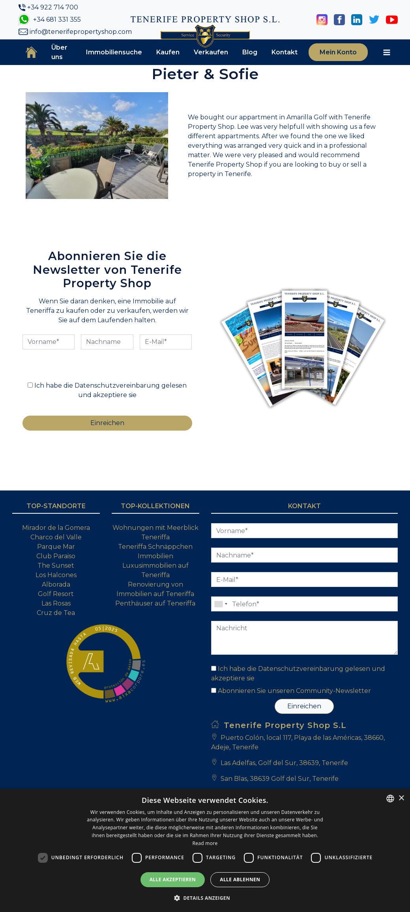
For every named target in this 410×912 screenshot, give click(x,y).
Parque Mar (56, 546)
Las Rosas (56, 603)
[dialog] (205, 850)
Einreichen (304, 706)
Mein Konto (338, 52)
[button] (205, 898)
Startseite (31, 52)
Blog (249, 52)
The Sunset (55, 565)
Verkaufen (211, 52)
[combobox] (390, 798)
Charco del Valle (56, 537)
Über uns (59, 52)
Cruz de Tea (56, 613)
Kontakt (284, 52)
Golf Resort (56, 594)
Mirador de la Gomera (56, 527)
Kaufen (168, 52)
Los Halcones (56, 575)
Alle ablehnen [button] (240, 879)
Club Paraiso (55, 556)
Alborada (56, 584)
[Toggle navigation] (387, 52)
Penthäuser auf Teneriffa (155, 603)
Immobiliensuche (114, 52)
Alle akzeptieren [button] (173, 879)
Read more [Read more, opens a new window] (205, 843)
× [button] (401, 798)
